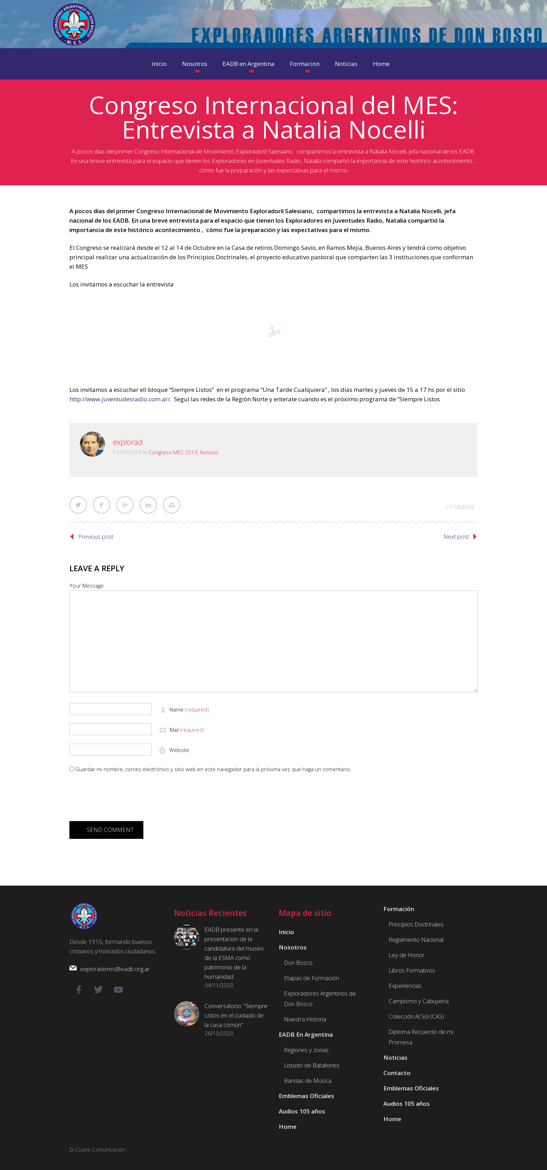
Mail (187, 729)
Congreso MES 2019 (173, 452)
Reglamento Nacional (416, 940)
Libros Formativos (412, 970)
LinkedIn (148, 505)
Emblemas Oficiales (306, 1096)
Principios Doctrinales (416, 924)
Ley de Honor (407, 955)
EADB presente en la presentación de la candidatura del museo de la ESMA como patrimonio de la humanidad (234, 953)
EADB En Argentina (306, 1034)
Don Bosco (298, 963)
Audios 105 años (302, 1111)
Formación (305, 64)
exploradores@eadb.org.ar (115, 969)
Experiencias (405, 986)
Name (189, 709)
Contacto (397, 1073)
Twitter (78, 505)
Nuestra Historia (305, 1019)
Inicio (159, 64)
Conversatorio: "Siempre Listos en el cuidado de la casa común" (236, 1015)
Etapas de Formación (311, 978)
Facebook (101, 505)
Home (381, 64)
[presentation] (122, 799)
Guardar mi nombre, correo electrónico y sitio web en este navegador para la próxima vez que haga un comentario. (213, 769)
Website (178, 749)
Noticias (346, 64)
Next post (456, 536)
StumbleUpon (171, 505)
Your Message (86, 585)
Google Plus (125, 505)
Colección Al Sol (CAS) (416, 1016)
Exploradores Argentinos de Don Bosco (320, 998)
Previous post (95, 536)
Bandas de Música (307, 1080)
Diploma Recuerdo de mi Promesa (421, 1037)
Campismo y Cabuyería (419, 1001)
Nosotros (194, 64)
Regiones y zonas (306, 1050)
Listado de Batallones (311, 1065)
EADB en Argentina (249, 64)
